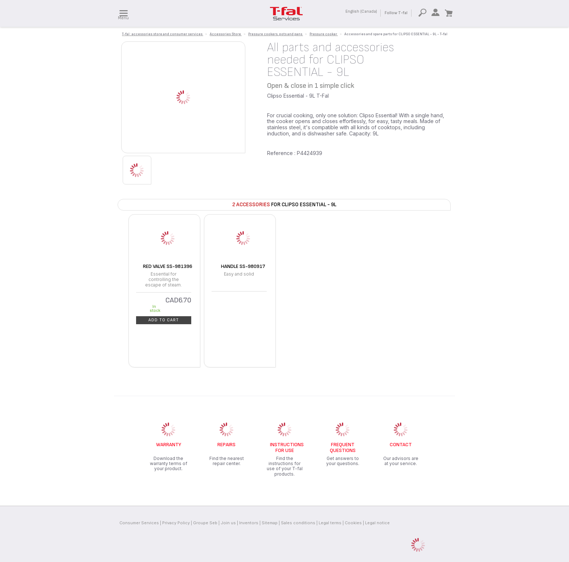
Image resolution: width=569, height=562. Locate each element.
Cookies (353, 522)
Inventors (248, 522)
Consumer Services (139, 522)
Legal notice (377, 522)
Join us (228, 522)
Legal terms (330, 522)
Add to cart (163, 320)
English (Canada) (361, 11)
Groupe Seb (205, 522)
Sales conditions (298, 522)
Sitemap (270, 522)
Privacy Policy (176, 522)
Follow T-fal (396, 13)
